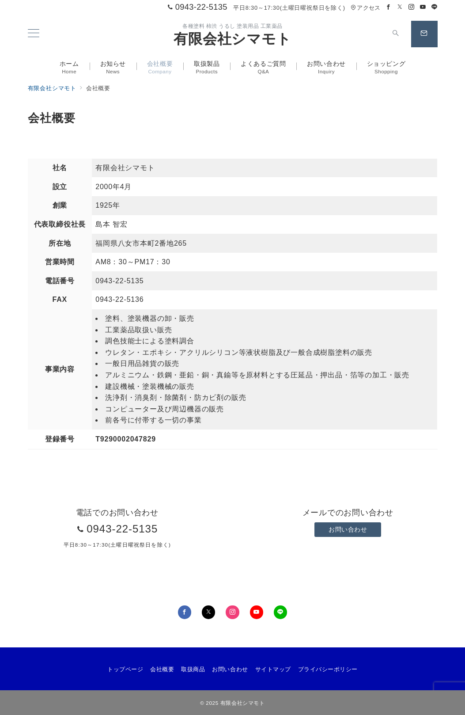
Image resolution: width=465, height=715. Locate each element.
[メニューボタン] (33, 34)
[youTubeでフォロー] (256, 612)
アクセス (365, 7)
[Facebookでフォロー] (389, 7)
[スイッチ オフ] (396, 34)
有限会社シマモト (232, 39)
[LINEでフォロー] (434, 7)
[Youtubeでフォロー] (423, 7)
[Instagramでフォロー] (411, 7)
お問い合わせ (348, 529)
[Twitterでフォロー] (400, 7)
